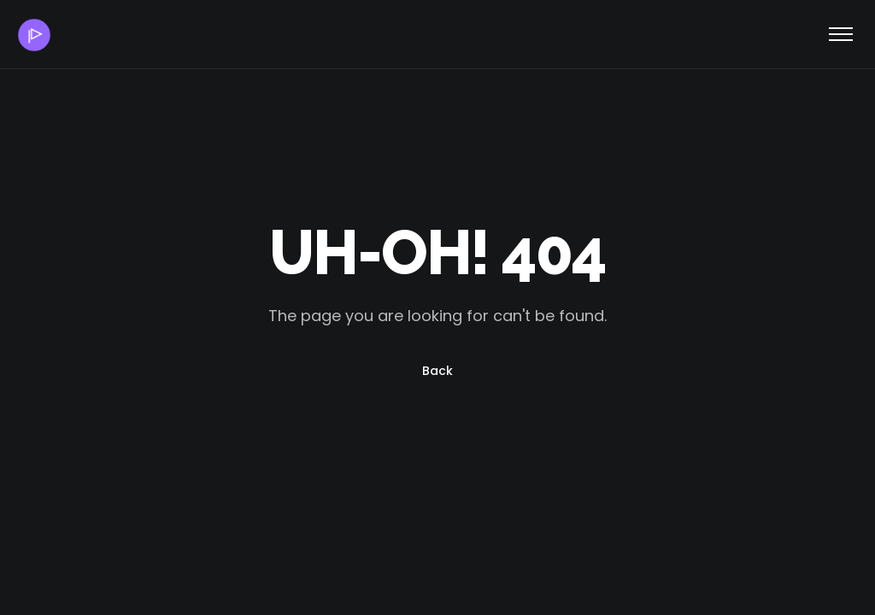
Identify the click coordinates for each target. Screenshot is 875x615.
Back (437, 370)
